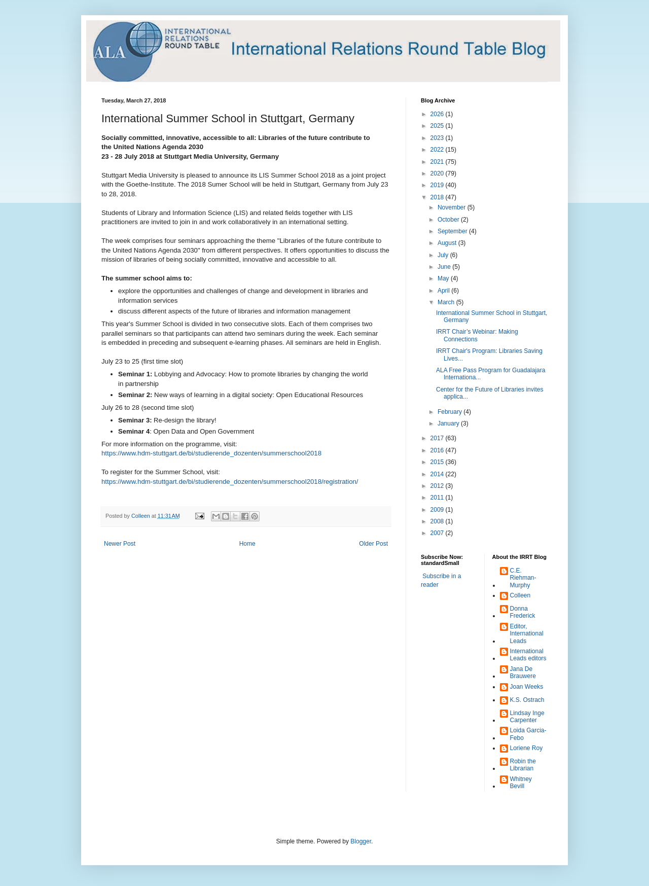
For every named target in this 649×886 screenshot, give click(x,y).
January (449, 423)
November (452, 207)
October (449, 219)
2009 (438, 509)
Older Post (373, 543)
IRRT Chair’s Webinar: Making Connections (477, 335)
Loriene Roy (526, 748)
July (444, 255)
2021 (438, 161)
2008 (438, 521)
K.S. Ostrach (527, 699)
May (444, 278)
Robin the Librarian (523, 765)
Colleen (520, 595)
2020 (438, 173)
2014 (438, 474)
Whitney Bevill (521, 782)
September (453, 231)
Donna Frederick (522, 612)
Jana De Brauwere (523, 672)
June (445, 266)
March (447, 302)
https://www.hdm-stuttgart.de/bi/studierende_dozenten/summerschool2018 (211, 453)
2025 (438, 125)
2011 (438, 497)
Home (247, 543)
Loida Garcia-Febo (528, 734)
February (450, 411)
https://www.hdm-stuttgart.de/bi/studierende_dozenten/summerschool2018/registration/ (229, 481)
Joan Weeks (527, 686)
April (444, 290)
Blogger (360, 841)
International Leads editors (528, 655)
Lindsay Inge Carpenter (527, 717)
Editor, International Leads (527, 634)
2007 (438, 533)
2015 (438, 462)
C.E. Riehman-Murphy (523, 578)
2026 (438, 114)
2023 (438, 137)
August (448, 242)
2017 (438, 438)
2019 (438, 185)
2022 (438, 149)
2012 (438, 485)
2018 (438, 197)
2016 (438, 450)
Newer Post (119, 543)
